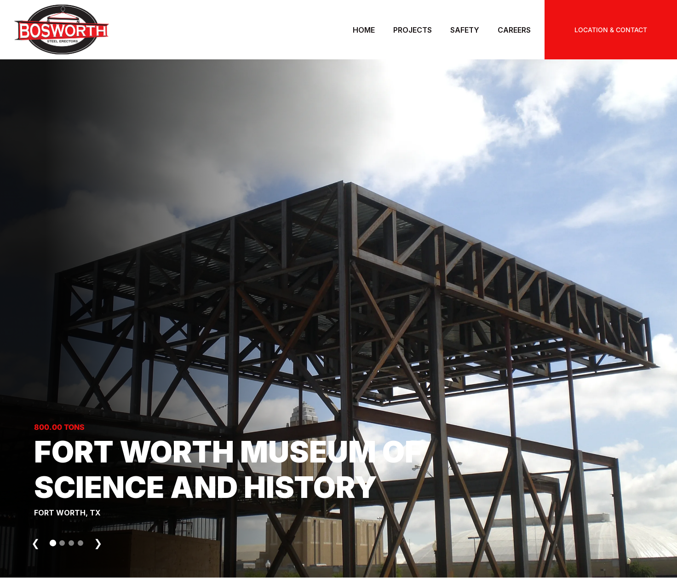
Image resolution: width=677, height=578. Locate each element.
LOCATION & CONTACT (610, 30)
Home (364, 30)
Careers (514, 30)
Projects (412, 30)
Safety (464, 30)
